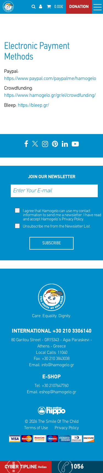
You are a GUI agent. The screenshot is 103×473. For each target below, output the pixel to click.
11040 (62, 353)
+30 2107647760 (55, 386)
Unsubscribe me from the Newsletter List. (53, 226)
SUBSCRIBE (51, 243)
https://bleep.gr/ (33, 105)
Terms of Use (36, 428)
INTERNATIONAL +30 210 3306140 (51, 331)
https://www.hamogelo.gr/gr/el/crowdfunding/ (50, 95)
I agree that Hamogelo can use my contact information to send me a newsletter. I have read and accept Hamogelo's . (58, 214)
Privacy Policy (72, 219)
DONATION (79, 7)
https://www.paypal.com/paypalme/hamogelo (50, 78)
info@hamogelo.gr (57, 365)
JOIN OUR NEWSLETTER (51, 177)
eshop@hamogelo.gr (57, 392)
